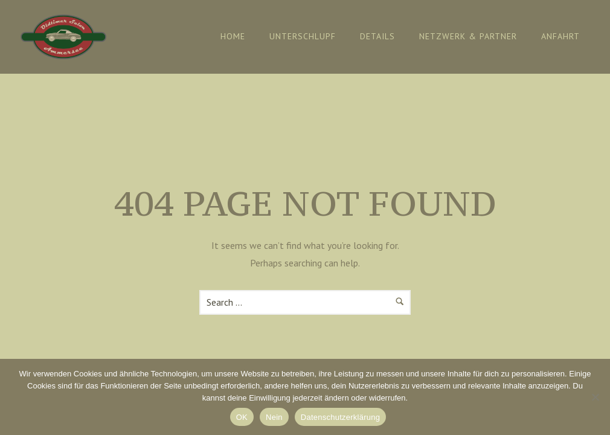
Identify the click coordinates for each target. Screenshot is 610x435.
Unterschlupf (302, 36)
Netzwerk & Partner (468, 36)
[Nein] (595, 397)
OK (242, 417)
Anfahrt (560, 36)
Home (232, 36)
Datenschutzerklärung (340, 417)
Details (377, 36)
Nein (274, 417)
